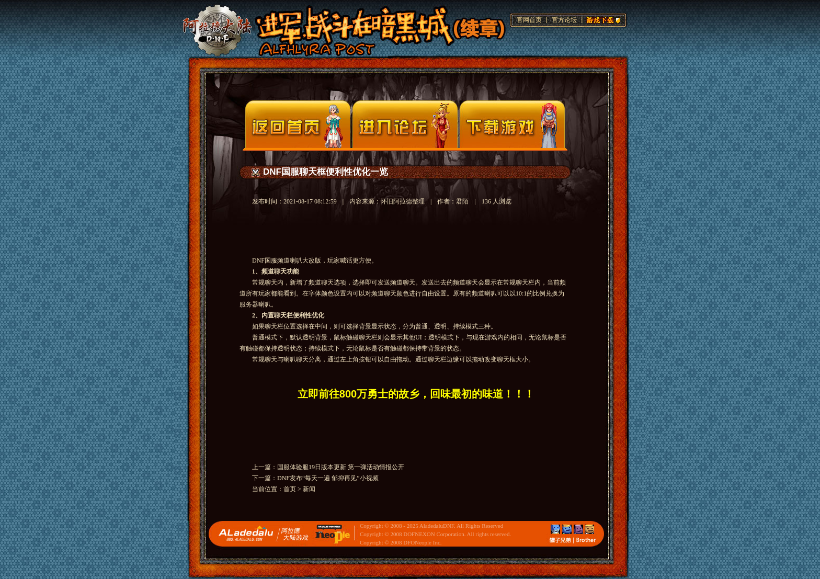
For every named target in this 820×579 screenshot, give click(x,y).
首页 (289, 489)
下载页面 (512, 124)
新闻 (309, 489)
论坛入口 (405, 124)
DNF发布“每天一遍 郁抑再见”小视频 (328, 478)
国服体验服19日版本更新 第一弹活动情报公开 (340, 467)
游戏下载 (602, 19)
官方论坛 (564, 20)
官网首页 (529, 20)
